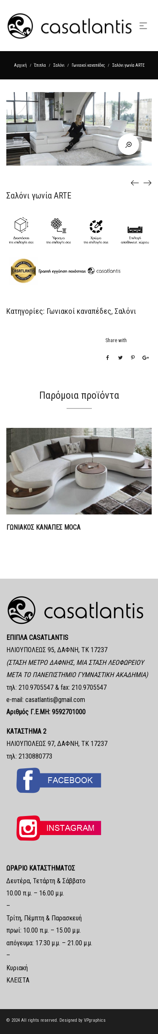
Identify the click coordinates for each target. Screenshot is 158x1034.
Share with (116, 340)
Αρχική (20, 65)
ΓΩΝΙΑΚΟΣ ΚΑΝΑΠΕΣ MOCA (43, 527)
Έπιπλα (40, 65)
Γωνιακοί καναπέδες (88, 65)
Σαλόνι (58, 65)
